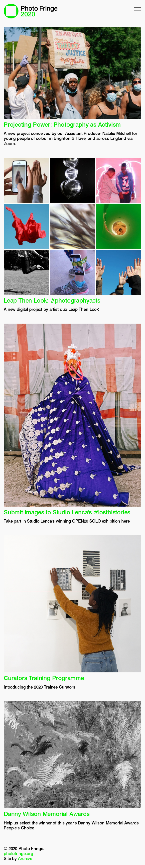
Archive (25, 858)
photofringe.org (18, 853)
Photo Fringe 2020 (30, 11)
